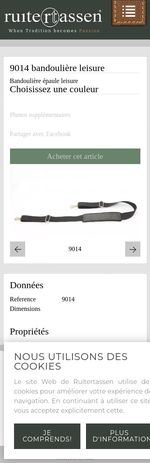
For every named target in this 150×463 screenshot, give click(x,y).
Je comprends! (47, 436)
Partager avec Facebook (40, 134)
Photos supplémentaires (40, 115)
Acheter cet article (75, 156)
